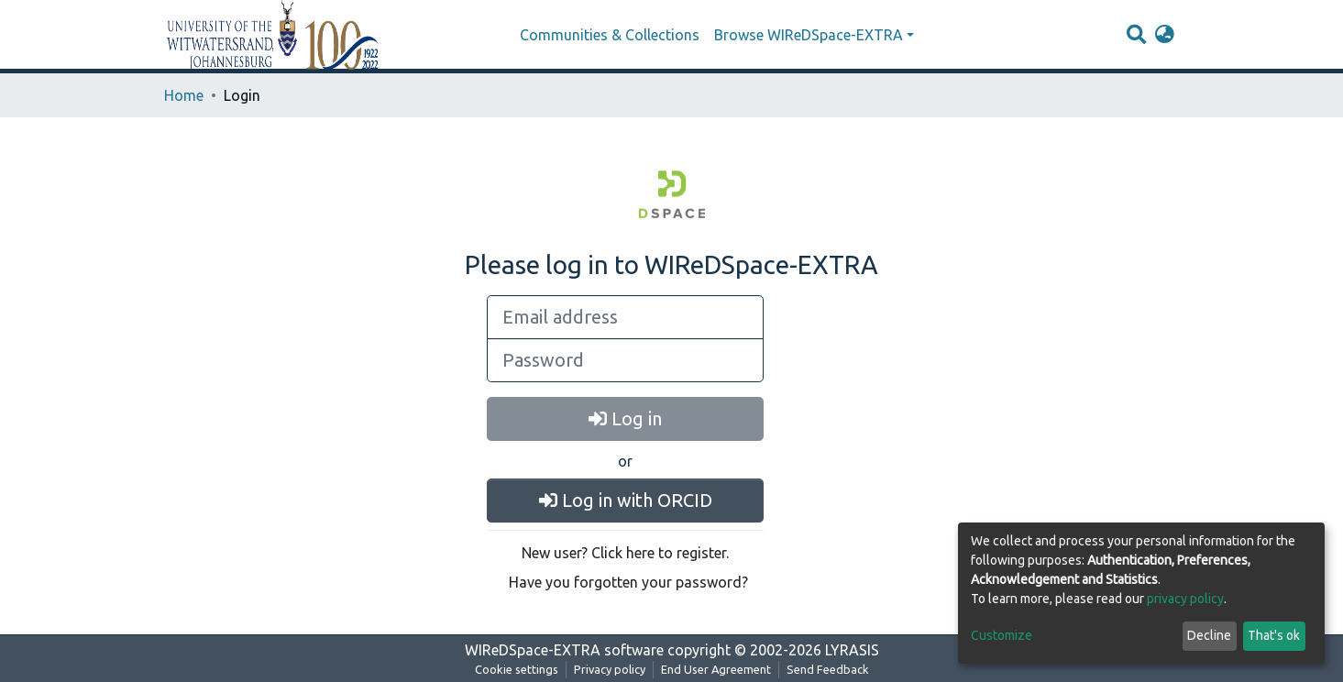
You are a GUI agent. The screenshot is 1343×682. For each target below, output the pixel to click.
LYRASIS (852, 650)
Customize (1001, 635)
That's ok (1274, 635)
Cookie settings (516, 669)
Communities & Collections (609, 35)
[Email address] (625, 317)
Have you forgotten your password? (628, 582)
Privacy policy (609, 669)
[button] (1165, 35)
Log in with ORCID (625, 500)
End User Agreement (716, 669)
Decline (1209, 635)
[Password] (625, 360)
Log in (625, 418)
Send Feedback (828, 669)
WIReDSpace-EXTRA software (564, 650)
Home (184, 95)
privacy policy (1185, 598)
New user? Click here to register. (625, 552)
